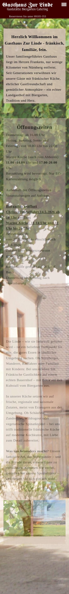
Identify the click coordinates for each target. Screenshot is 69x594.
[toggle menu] (64, 4)
